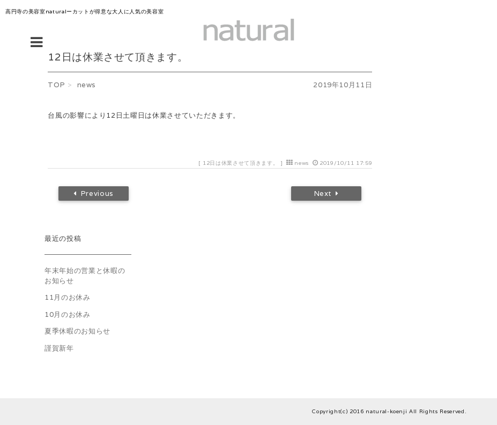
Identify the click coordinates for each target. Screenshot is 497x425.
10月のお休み (67, 314)
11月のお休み (67, 297)
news (301, 163)
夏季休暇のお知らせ (77, 331)
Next (326, 194)
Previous (93, 194)
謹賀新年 (59, 348)
